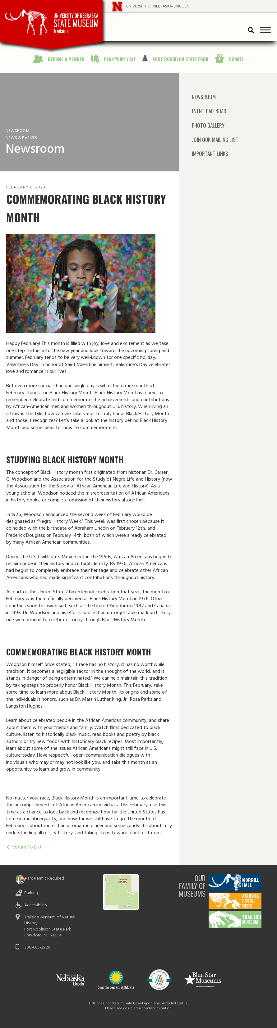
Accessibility (35, 905)
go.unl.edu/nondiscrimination (147, 1008)
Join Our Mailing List (215, 139)
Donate (236, 59)
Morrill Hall (250, 882)
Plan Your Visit (120, 59)
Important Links (210, 153)
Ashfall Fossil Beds (250, 900)
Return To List (26, 847)
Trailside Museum (252, 919)
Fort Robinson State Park (180, 59)
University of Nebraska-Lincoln (157, 6)
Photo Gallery (208, 125)
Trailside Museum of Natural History (49, 920)
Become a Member (66, 59)
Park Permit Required (44, 878)
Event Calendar (209, 111)
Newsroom (204, 97)
